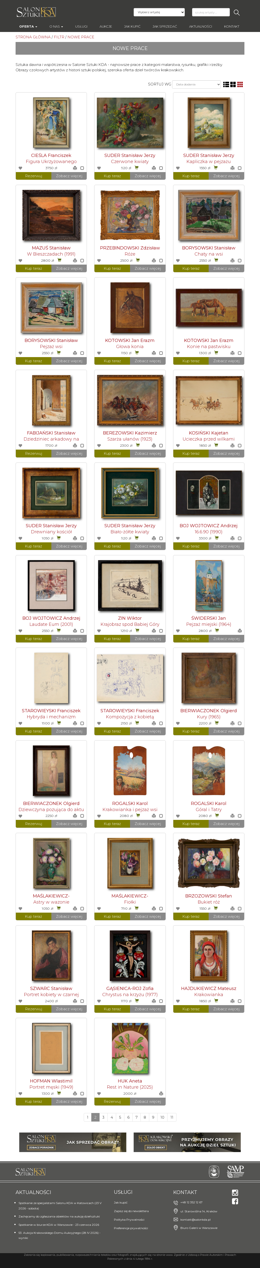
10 (162, 1117)
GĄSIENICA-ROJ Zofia (130, 988)
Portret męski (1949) (51, 1087)
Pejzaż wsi (51, 346)
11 (171, 1117)
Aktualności (200, 26)
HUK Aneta (130, 1081)
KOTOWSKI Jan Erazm (130, 340)
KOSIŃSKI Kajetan (208, 433)
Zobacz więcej (69, 176)
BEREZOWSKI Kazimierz (130, 433)
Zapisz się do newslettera (131, 1211)
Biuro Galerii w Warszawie (198, 1228)
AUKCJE (106, 26)
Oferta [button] (28, 26)
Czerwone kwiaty (130, 161)
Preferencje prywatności (131, 1228)
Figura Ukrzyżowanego (51, 161)
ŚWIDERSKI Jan (208, 618)
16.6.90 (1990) (209, 532)
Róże (130, 254)
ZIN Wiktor (130, 618)
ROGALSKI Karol (130, 803)
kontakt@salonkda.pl (195, 1219)
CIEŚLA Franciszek (51, 155)
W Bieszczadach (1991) (51, 254)
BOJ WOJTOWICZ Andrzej (209, 525)
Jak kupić (132, 26)
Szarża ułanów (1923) (129, 439)
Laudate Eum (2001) (51, 624)
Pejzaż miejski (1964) (208, 624)
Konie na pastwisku (209, 346)
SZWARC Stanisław (51, 988)
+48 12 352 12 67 (191, 1202)
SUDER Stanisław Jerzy (129, 155)
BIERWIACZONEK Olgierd (208, 710)
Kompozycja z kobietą (130, 717)
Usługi (81, 26)
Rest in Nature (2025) (130, 1087)
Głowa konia (130, 346)
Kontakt (231, 26)
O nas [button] (56, 26)
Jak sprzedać (165, 26)
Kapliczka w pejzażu (208, 161)
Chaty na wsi (209, 254)
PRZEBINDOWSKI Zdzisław (130, 248)
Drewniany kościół (51, 532)
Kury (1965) (209, 717)
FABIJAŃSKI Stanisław (51, 433)
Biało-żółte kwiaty (130, 532)
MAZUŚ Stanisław (51, 248)
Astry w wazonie (51, 902)
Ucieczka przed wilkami (209, 439)
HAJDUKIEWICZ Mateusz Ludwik (208, 991)
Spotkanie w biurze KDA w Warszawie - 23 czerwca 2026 (59, 1225)
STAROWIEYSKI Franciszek (51, 710)
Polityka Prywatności (129, 1219)
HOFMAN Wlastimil (51, 1081)
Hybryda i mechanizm (51, 717)
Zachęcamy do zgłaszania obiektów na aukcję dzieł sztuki (59, 1216)
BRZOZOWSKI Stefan (208, 896)
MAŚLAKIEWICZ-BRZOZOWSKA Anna (51, 898)
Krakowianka (208, 994)
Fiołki (130, 902)
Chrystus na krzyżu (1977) (130, 994)
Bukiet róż (209, 902)
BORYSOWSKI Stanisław (208, 248)
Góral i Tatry (209, 809)
